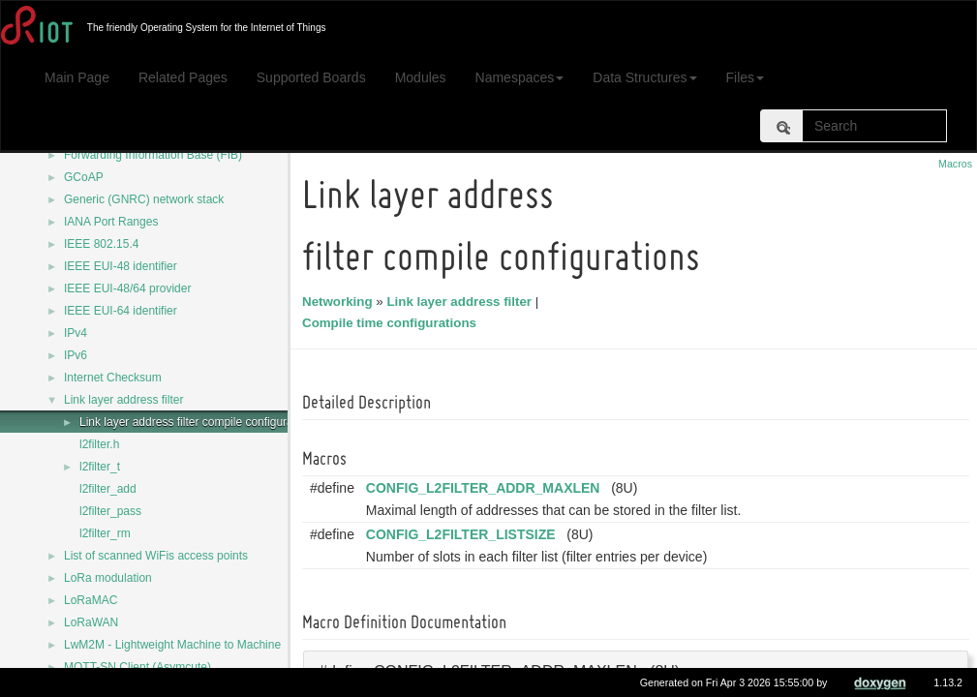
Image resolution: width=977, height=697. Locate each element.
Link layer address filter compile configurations (198, 422)
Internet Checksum (113, 377)
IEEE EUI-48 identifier (120, 266)
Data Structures (644, 77)
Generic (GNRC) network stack (144, 199)
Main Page (77, 77)
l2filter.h (99, 444)
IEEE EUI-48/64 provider (127, 288)
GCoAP (84, 177)
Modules (420, 77)
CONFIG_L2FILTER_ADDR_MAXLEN (486, 488)
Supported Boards (311, 77)
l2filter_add (108, 489)
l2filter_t (99, 466)
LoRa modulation (108, 578)
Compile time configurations (392, 323)
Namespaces (520, 77)
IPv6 (75, 355)
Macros (955, 163)
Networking (340, 301)
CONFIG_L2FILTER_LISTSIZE (464, 534)
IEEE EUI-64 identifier (120, 311)
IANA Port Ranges (111, 221)
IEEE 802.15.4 (101, 244)
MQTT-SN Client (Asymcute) (137, 667)
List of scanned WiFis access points (156, 555)
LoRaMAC (90, 600)
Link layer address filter (123, 400)
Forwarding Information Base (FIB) (153, 155)
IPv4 (75, 333)
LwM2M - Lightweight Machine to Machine (172, 645)
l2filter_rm (105, 533)
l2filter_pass (110, 511)
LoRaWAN (91, 622)
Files (745, 77)
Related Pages (183, 77)
